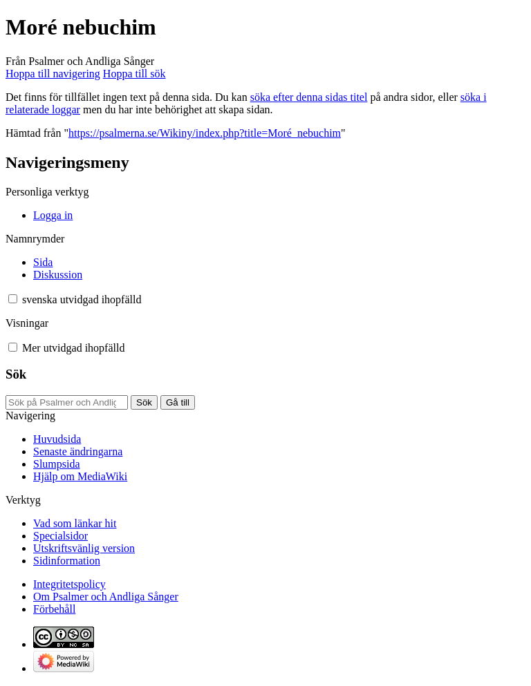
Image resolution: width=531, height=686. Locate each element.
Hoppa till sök (134, 73)
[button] (12, 298)
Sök (16, 374)
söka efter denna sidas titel (309, 97)
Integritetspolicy (69, 584)
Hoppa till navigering (53, 73)
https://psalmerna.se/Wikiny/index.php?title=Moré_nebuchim (204, 133)
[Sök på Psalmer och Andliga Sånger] (67, 402)
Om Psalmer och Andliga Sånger (105, 596)
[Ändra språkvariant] (81, 299)
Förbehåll (54, 609)
